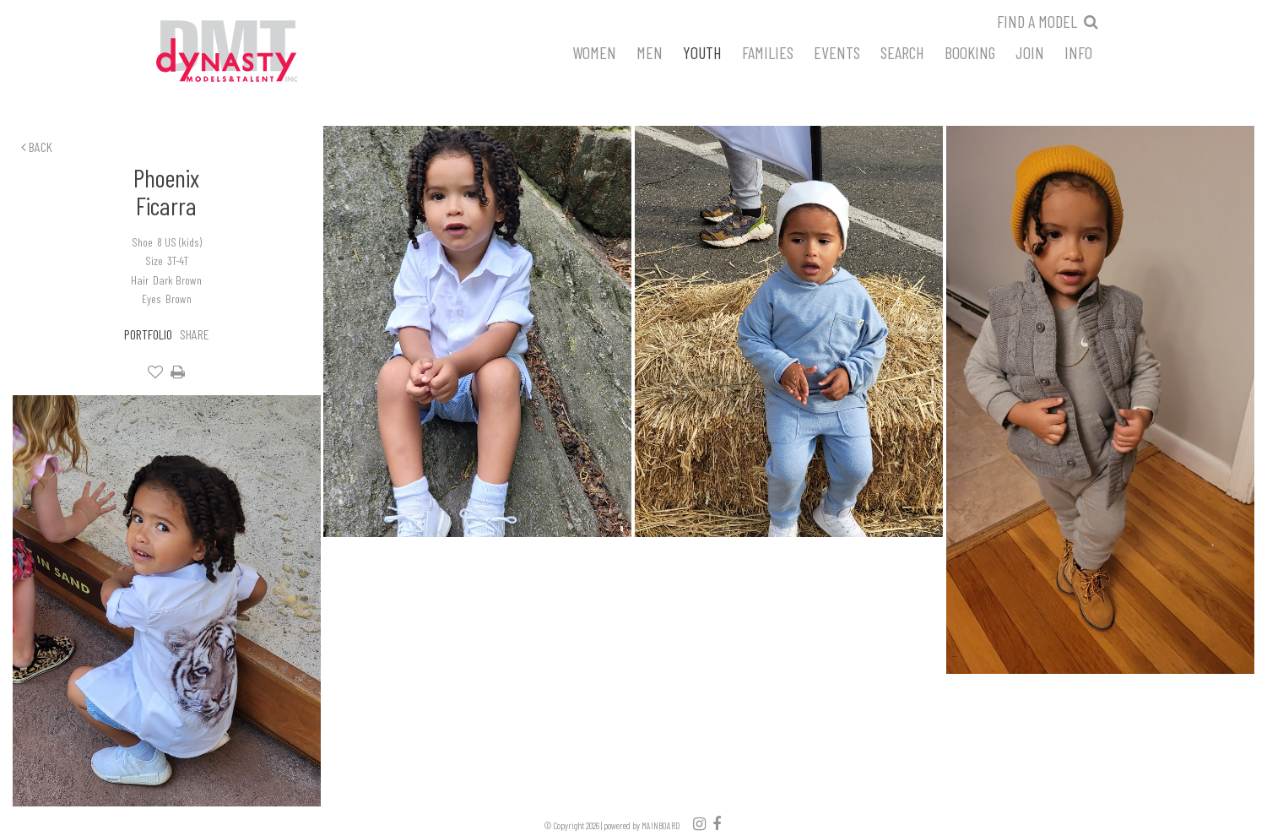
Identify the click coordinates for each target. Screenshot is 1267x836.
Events (837, 51)
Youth (702, 51)
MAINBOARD (661, 825)
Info (1078, 51)
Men (649, 51)
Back (36, 146)
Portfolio (148, 334)
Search (902, 51)
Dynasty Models (258, 52)
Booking (970, 51)
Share (194, 334)
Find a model (1037, 21)
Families (767, 51)
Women (594, 51)
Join (1029, 51)
